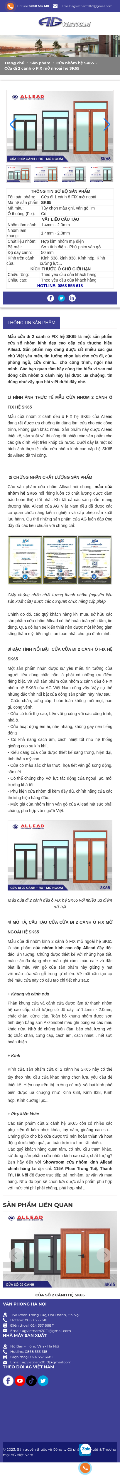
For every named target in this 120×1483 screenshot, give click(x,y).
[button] (107, 124)
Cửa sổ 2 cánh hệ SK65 (60, 1295)
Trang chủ (14, 63)
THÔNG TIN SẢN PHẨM (31, 322)
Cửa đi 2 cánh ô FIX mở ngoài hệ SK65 (41, 68)
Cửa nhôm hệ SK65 (75, 63)
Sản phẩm (40, 63)
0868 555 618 (39, 6)
